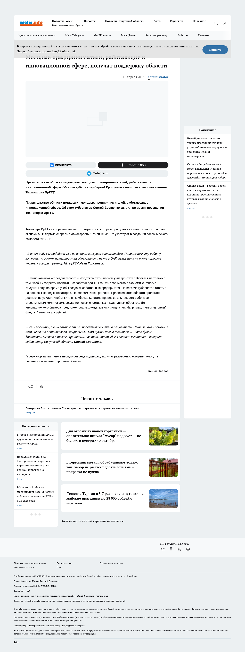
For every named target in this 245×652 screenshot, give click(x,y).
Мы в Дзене (128, 35)
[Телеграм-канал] (97, 173)
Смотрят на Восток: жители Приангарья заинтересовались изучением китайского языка (97, 411)
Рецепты (203, 35)
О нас (59, 567)
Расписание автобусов (67, 25)
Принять (215, 49)
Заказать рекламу (156, 35)
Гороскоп (176, 21)
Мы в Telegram (74, 35)
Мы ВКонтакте (102, 35)
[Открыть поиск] (216, 23)
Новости (90, 21)
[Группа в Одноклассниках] (171, 549)
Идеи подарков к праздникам (37, 35)
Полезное (199, 21)
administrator (158, 77)
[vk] (31, 386)
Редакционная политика (111, 563)
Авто (157, 21)
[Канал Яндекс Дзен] (133, 165)
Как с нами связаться (24, 567)
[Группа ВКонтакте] (61, 165)
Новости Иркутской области (124, 21)
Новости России (63, 21)
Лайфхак (182, 35)
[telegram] (42, 386)
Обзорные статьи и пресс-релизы (30, 563)
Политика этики (64, 563)
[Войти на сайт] (224, 23)
